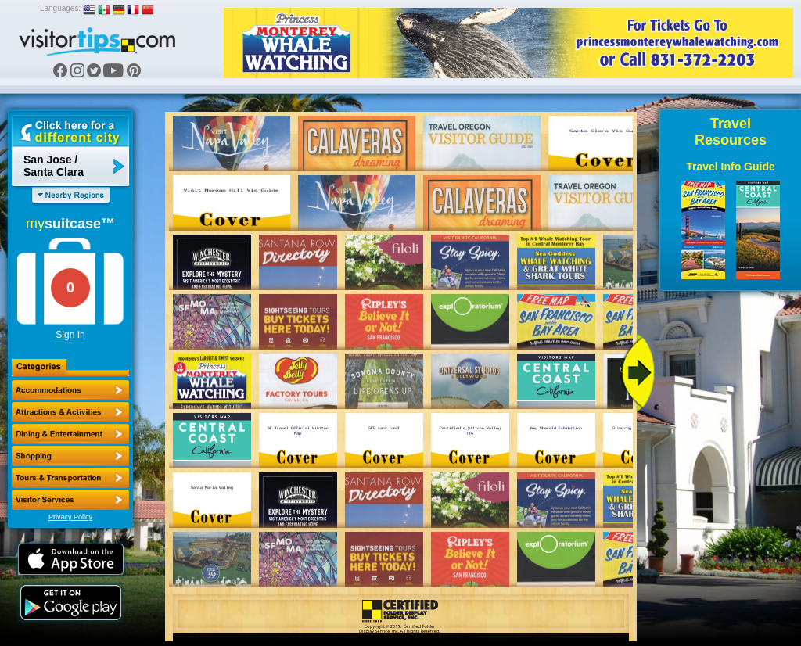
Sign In (70, 334)
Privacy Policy (70, 517)
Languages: (60, 8)
